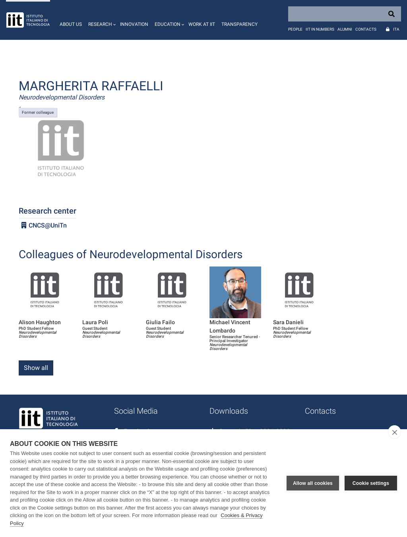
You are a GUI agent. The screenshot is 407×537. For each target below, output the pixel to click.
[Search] (344, 13)
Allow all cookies (313, 483)
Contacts (365, 29)
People (295, 29)
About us (71, 24)
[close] (394, 432)
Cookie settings (371, 483)
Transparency (239, 24)
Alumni (344, 29)
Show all (36, 368)
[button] (101, 20)
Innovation (134, 24)
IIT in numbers (320, 29)
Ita (396, 29)
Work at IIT (201, 24)
